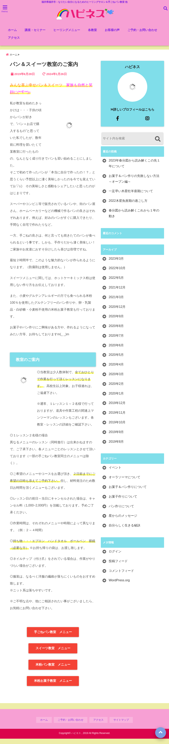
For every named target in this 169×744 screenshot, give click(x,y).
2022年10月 (117, 273)
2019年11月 (117, 418)
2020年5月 (116, 360)
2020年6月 (116, 350)
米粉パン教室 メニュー (53, 670)
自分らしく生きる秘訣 (124, 530)
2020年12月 (117, 312)
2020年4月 (116, 369)
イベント (115, 473)
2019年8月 (116, 447)
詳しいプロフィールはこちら (132, 114)
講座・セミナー (35, 30)
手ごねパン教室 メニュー (53, 637)
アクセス (14, 38)
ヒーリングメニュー (66, 30)
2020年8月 (116, 331)
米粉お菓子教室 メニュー (53, 686)
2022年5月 (116, 283)
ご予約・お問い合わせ (142, 30)
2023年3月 (116, 264)
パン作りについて (121, 511)
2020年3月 (116, 379)
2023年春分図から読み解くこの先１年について (134, 168)
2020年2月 (116, 389)
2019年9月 (116, 437)
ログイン (115, 556)
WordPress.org (119, 585)
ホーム (12, 30)
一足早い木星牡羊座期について (131, 196)
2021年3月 (116, 302)
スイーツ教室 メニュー (53, 653)
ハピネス (132, 72)
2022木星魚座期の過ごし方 (128, 206)
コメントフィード (121, 576)
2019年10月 (117, 427)
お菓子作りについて (123, 502)
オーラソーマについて (124, 482)
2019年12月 (117, 408)
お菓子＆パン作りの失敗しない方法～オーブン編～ (134, 184)
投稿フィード (118, 566)
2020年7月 (116, 341)
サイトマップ (121, 725)
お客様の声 (112, 30)
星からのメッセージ (123, 521)
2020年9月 (116, 321)
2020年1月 (116, 398)
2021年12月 (117, 292)
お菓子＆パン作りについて (128, 492)
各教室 (92, 30)
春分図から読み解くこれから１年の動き (134, 218)
